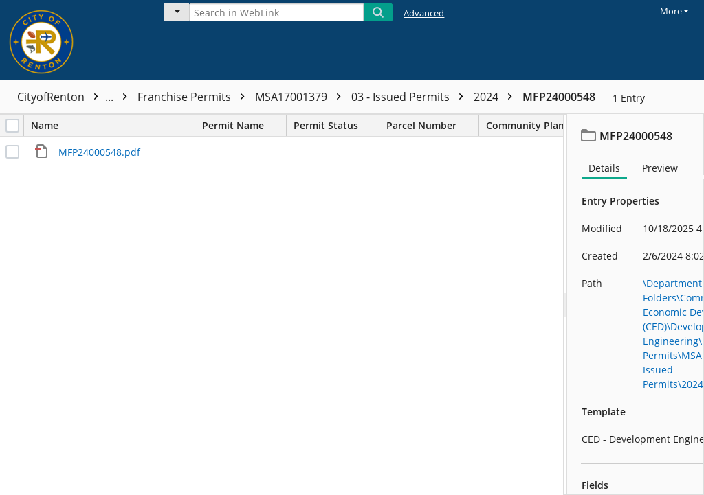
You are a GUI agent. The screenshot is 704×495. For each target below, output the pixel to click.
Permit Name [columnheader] (244, 125)
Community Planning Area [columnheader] (560, 125)
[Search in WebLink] (276, 12)
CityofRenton (75, 96)
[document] (635, 304)
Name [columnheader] (113, 125)
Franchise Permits (195, 96)
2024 (496, 96)
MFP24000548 (558, 96)
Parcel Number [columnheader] (432, 125)
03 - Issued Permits (410, 96)
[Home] (72, 40)
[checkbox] (12, 126)
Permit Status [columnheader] (336, 125)
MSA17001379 (301, 96)
